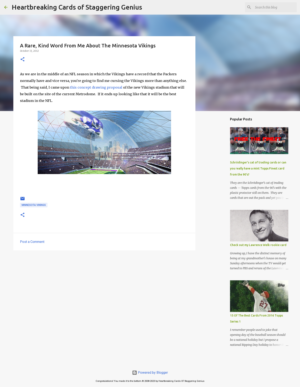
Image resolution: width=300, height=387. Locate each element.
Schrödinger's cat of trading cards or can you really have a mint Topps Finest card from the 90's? (258, 168)
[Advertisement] (104, 286)
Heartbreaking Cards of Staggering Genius (77, 7)
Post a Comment (32, 242)
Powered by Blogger (150, 373)
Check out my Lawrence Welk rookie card (258, 245)
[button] (22, 59)
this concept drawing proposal (95, 87)
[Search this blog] (275, 7)
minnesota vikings (34, 205)
